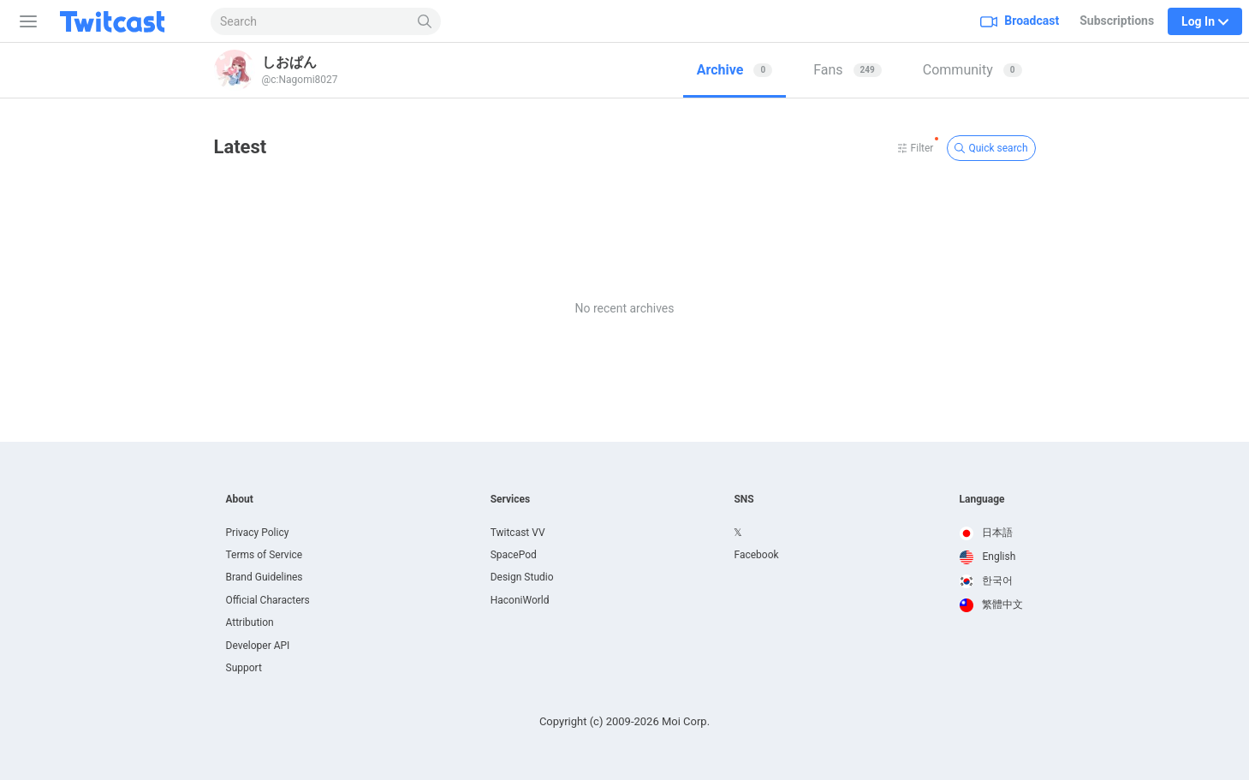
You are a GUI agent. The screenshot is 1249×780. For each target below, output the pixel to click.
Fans (847, 70)
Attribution (250, 622)
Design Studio (522, 577)
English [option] (988, 557)
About (239, 499)
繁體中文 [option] (992, 604)
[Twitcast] (126, 21)
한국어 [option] (987, 580)
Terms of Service (264, 555)
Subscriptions (1116, 20)
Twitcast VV (518, 533)
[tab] (734, 70)
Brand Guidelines (264, 577)
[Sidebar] (25, 21)
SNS (743, 499)
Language (982, 499)
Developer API (258, 646)
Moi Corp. (686, 721)
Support (244, 668)
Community (972, 70)
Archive (734, 70)
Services (511, 499)
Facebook (756, 555)
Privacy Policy (257, 533)
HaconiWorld (520, 600)
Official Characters (268, 600)
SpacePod (514, 555)
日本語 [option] (987, 533)
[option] (992, 533)
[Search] (425, 21)
